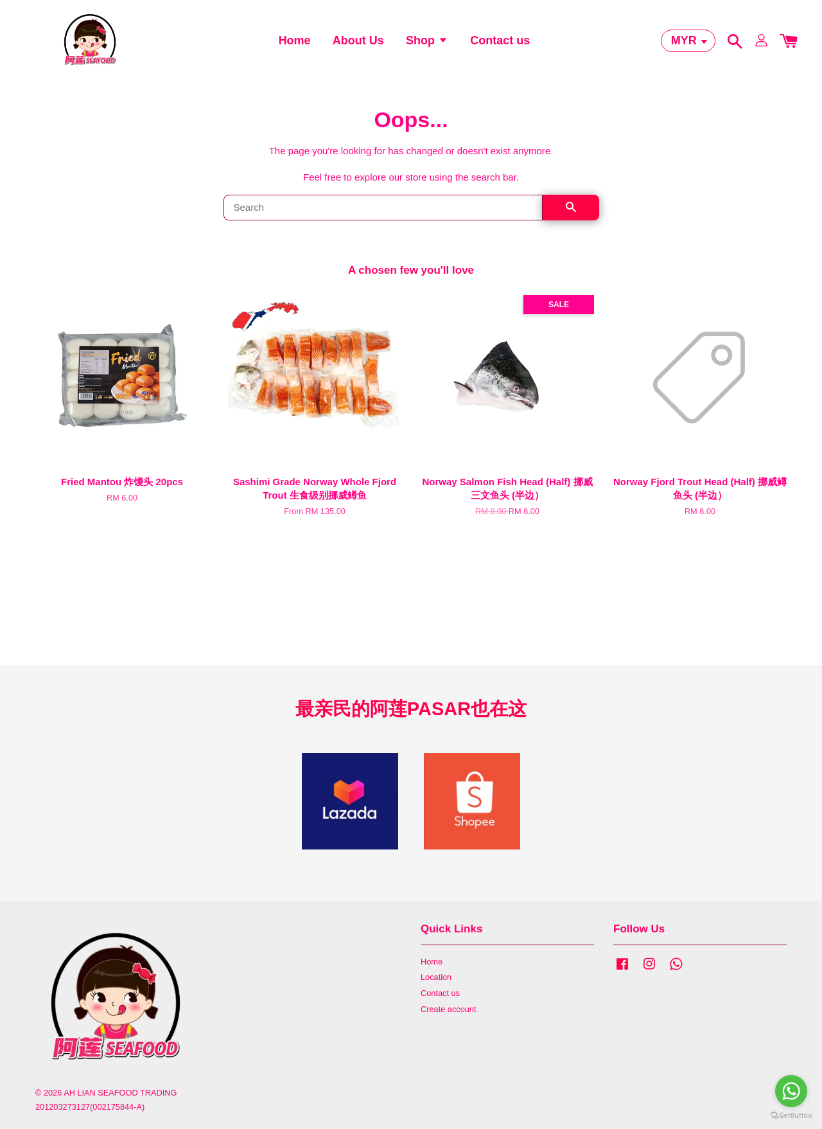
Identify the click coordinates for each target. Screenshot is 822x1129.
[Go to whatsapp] (791, 1091)
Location (436, 979)
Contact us (500, 41)
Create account (448, 1012)
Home (295, 41)
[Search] (383, 210)
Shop (427, 41)
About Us (358, 41)
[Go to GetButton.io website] (791, 1116)
